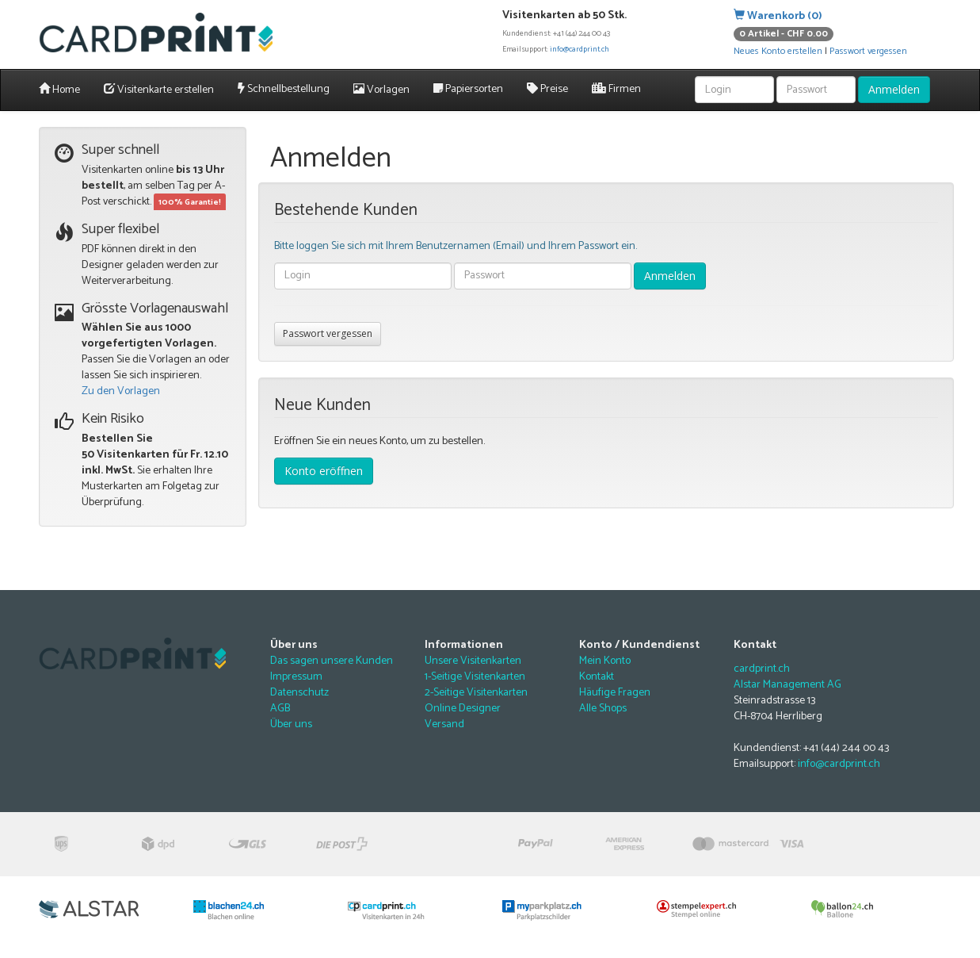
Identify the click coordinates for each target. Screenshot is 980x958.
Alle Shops (603, 708)
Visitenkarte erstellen (159, 90)
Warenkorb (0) (778, 16)
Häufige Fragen (614, 693)
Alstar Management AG (787, 685)
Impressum (296, 677)
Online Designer (463, 708)
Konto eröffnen (323, 470)
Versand (444, 724)
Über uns (291, 724)
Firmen (616, 89)
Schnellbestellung (284, 89)
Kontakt (596, 677)
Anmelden (894, 89)
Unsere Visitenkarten (473, 661)
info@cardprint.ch (579, 49)
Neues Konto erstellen (778, 51)
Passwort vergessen (868, 51)
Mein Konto (605, 661)
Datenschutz (299, 693)
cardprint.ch (762, 669)
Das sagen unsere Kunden (331, 661)
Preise (547, 89)
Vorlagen (381, 90)
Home (59, 90)
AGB (280, 708)
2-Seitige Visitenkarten (476, 693)
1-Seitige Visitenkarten (475, 677)
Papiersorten (468, 89)
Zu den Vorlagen (121, 391)
